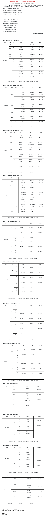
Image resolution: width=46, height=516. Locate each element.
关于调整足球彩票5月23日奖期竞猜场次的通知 (12, 509)
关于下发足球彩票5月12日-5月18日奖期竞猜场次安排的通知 (14, 510)
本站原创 (32, 3)
